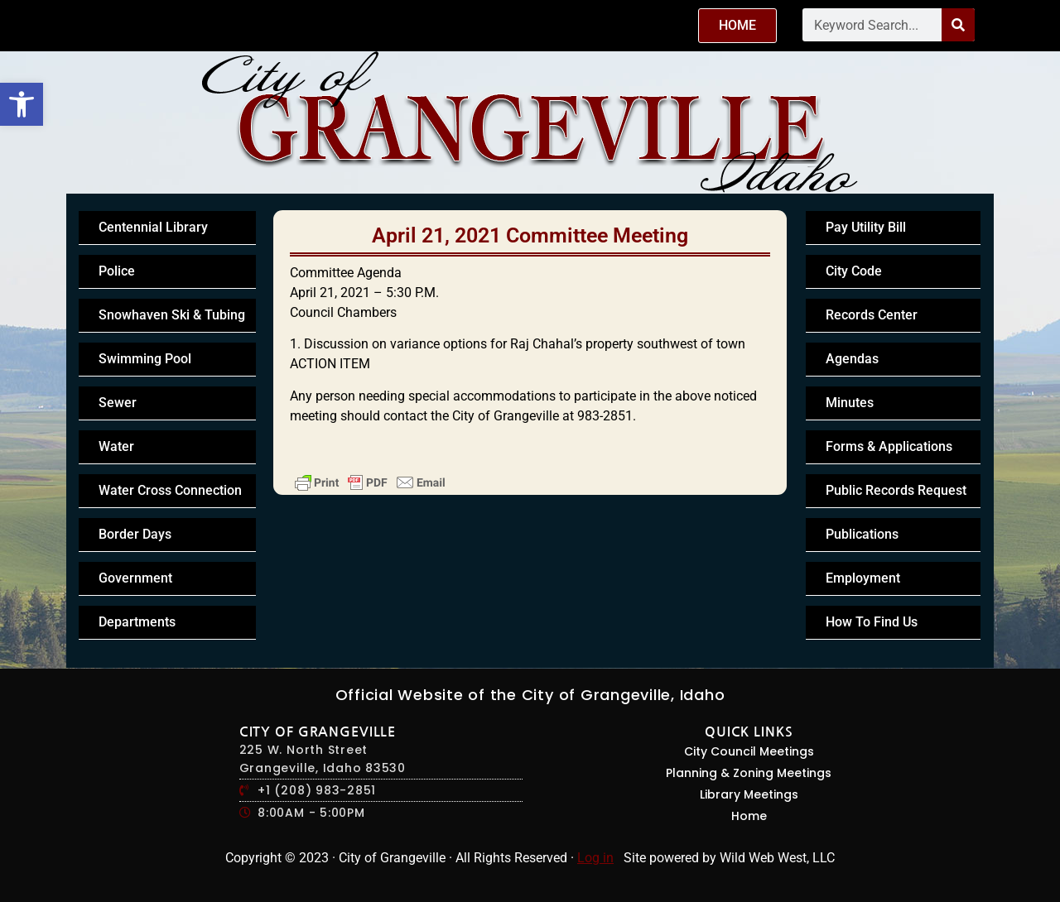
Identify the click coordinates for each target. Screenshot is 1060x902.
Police (117, 271)
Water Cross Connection (170, 490)
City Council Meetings (749, 751)
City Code (854, 271)
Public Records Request (896, 490)
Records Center (872, 315)
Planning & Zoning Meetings (748, 773)
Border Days (135, 534)
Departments (137, 622)
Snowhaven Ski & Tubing (172, 315)
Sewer (118, 402)
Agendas (852, 359)
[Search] (958, 24)
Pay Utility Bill (866, 227)
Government (135, 578)
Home (749, 816)
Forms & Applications (889, 446)
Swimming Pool (145, 359)
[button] (21, 104)
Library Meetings (749, 794)
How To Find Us (872, 622)
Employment (863, 578)
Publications (862, 534)
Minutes (850, 402)
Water (116, 446)
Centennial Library (153, 227)
